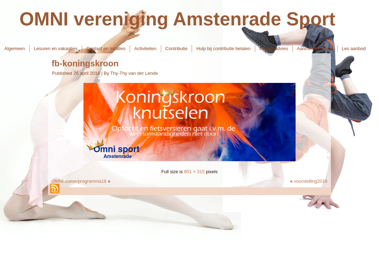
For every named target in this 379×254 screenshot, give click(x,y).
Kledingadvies (274, 48)
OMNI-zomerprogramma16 (79, 181)
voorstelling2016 (310, 181)
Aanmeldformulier (315, 48)
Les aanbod (354, 48)
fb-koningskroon (85, 63)
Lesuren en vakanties (56, 48)
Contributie (176, 48)
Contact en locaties (106, 48)
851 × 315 (194, 171)
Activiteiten (145, 48)
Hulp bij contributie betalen (223, 48)
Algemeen (14, 48)
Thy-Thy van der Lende (134, 73)
